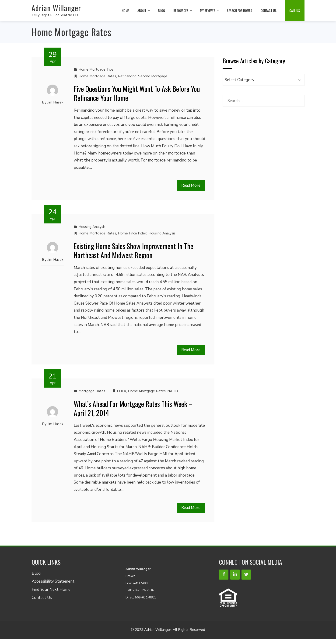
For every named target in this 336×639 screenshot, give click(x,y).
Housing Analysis (91, 226)
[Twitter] (246, 575)
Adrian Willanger (56, 7)
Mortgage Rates (91, 391)
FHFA (121, 391)
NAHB (172, 391)
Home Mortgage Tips (95, 69)
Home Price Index (132, 233)
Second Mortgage (152, 76)
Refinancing (127, 76)
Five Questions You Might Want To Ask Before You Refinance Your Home (137, 93)
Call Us (294, 10)
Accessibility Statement (53, 581)
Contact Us (42, 597)
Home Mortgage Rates (97, 76)
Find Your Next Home (51, 589)
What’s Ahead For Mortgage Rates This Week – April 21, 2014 (133, 408)
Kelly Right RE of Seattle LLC (55, 15)
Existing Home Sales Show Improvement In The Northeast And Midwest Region (133, 250)
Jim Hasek (55, 102)
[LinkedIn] (235, 575)
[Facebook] (223, 575)
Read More (190, 185)
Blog (36, 573)
